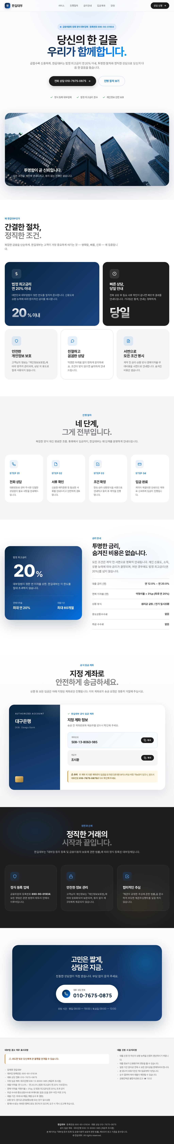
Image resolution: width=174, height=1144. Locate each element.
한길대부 (14, 5)
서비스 (61, 5)
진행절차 (74, 5)
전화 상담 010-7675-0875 (72, 81)
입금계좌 (101, 5)
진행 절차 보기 (112, 81)
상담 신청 (160, 5)
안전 (113, 5)
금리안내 (88, 5)
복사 (147, 740)
